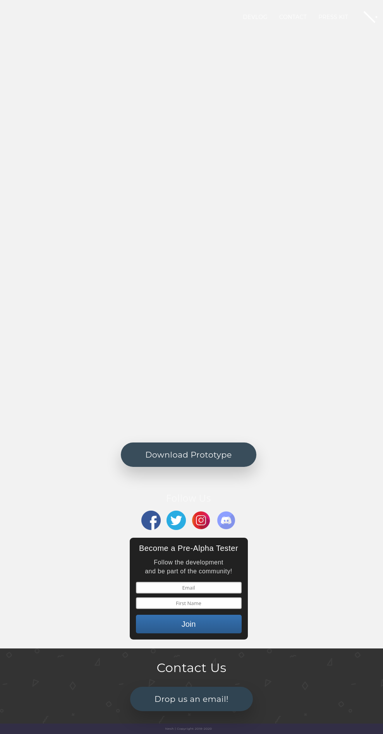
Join (189, 624)
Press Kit (333, 17)
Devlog (255, 17)
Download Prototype (188, 455)
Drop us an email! (191, 699)
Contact (293, 17)
